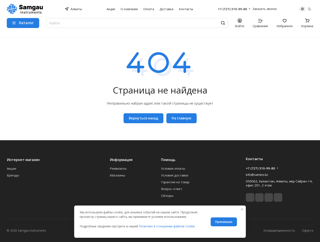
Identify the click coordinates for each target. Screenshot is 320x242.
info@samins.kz (257, 174)
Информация (121, 159)
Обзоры (167, 195)
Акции (11, 168)
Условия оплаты (173, 168)
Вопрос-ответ (171, 189)
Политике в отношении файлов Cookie (167, 226)
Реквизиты (118, 168)
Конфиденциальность (279, 230)
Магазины (117, 175)
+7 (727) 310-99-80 (232, 9)
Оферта (307, 230)
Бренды (13, 175)
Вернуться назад (143, 118)
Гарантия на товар (175, 182)
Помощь (168, 159)
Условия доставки (174, 175)
